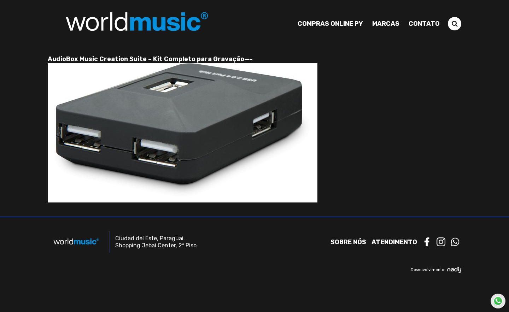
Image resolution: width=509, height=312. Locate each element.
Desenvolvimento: (436, 270)
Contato (424, 23)
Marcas (385, 23)
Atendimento (394, 242)
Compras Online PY (330, 23)
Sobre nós (348, 242)
